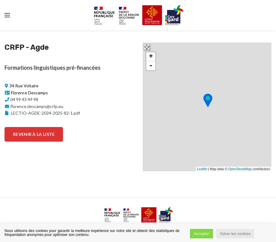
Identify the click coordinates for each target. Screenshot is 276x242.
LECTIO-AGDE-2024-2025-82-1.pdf (42, 113)
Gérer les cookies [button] (235, 233)
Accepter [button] (201, 233)
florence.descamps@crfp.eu (36, 106)
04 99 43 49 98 (24, 99)
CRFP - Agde (27, 47)
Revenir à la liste (34, 134)
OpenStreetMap (240, 169)
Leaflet (202, 169)
